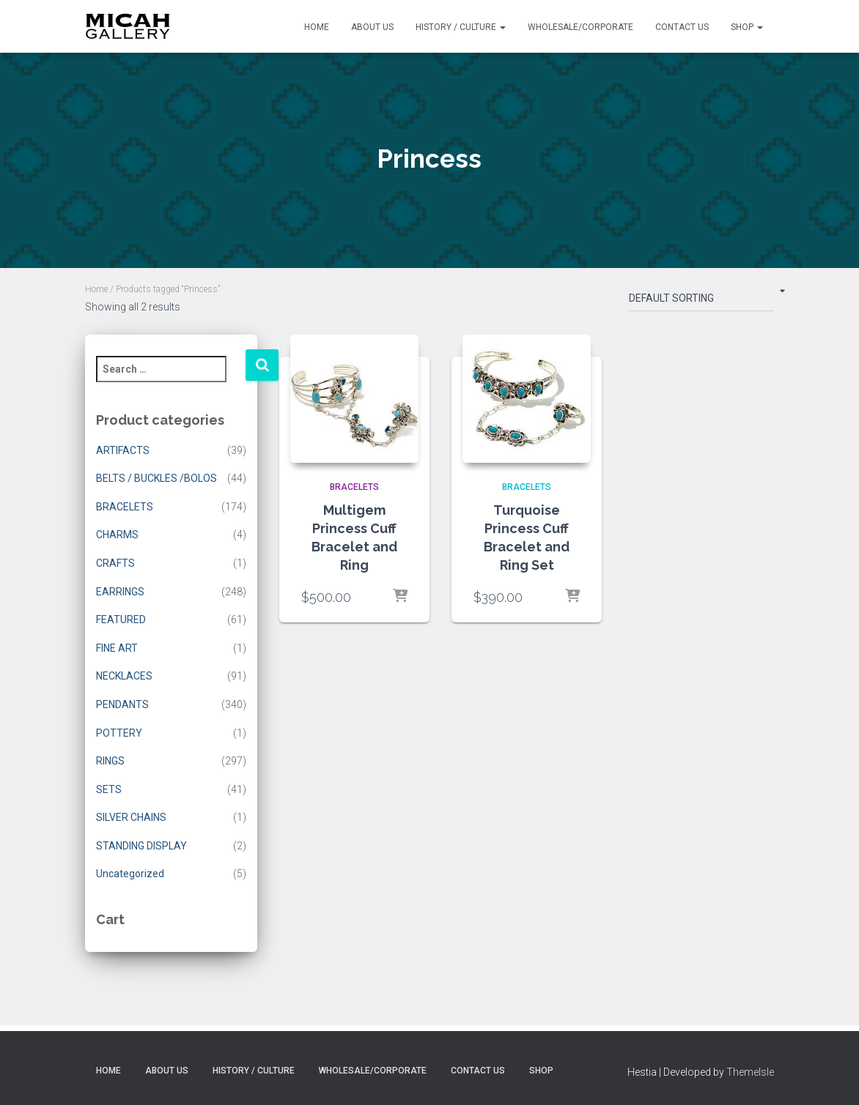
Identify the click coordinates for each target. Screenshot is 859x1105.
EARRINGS (120, 592)
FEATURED (121, 619)
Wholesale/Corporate (580, 27)
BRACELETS (124, 507)
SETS (109, 789)
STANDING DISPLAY (141, 846)
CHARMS (117, 534)
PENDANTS (122, 704)
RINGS (110, 761)
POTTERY (119, 733)
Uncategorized (130, 873)
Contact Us (682, 27)
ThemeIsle (750, 1072)
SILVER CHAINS (131, 817)
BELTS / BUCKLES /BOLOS (156, 478)
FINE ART (117, 648)
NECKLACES (124, 676)
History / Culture (461, 27)
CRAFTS (115, 563)
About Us (372, 27)
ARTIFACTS (123, 450)
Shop (747, 27)
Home (316, 27)
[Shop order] (701, 301)
